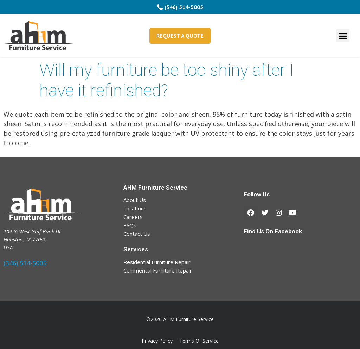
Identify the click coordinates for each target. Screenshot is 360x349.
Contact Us (136, 233)
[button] (342, 35)
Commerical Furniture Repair (157, 270)
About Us (134, 199)
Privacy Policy (157, 340)
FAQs (129, 225)
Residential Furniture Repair (157, 261)
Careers (133, 216)
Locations (135, 208)
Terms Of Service (199, 340)
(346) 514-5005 (25, 263)
